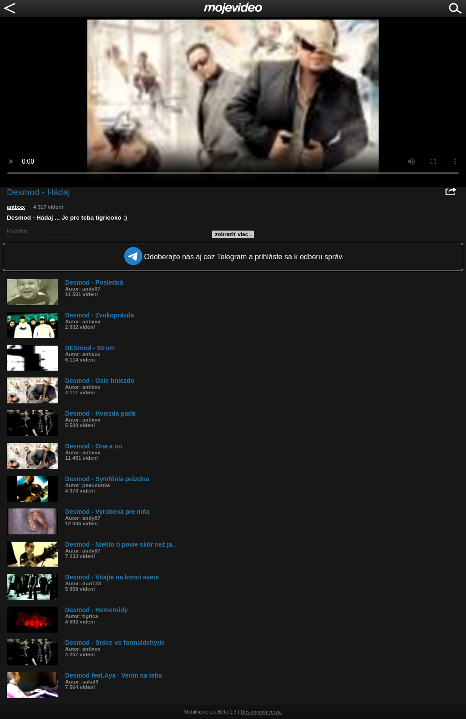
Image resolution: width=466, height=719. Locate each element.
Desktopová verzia (261, 711)
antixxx (16, 207)
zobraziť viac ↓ (234, 234)
